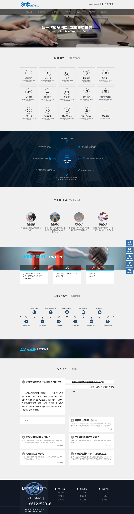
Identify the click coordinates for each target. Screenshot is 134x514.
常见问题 (103, 12)
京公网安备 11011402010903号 (34, 511)
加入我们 (105, 496)
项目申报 (83, 492)
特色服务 (83, 489)
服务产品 (61, 489)
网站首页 (29, 12)
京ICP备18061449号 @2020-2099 (34, 509)
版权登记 (61, 500)
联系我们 (105, 500)
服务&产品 (41, 12)
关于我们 (67, 12)
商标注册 (61, 496)
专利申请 (61, 492)
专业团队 (55, 12)
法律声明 (92, 12)
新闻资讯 (80, 12)
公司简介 (105, 492)
